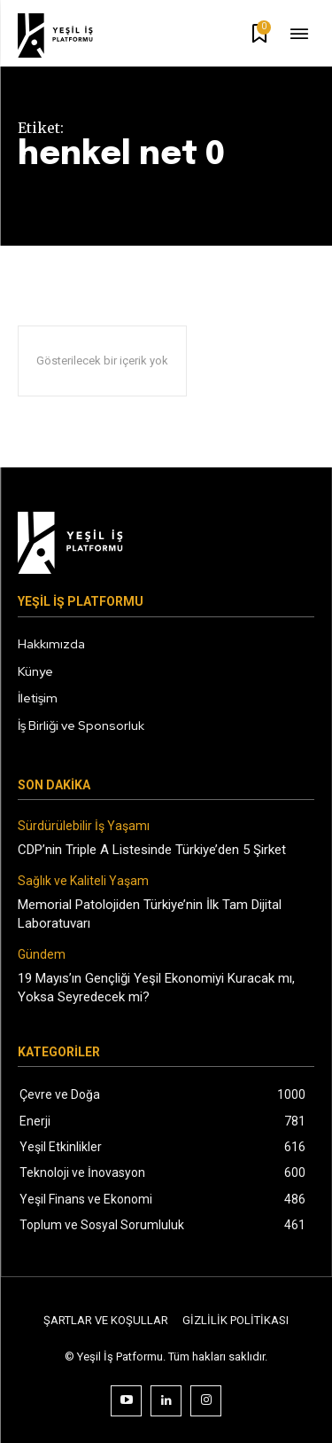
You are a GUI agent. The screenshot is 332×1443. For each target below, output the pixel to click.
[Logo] (67, 35)
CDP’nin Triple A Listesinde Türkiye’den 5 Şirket (152, 850)
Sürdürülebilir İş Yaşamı (84, 826)
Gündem (42, 954)
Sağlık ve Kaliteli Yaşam (83, 881)
